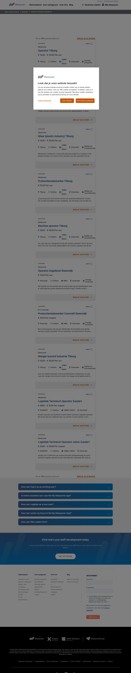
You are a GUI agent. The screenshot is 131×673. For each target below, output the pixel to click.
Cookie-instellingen (44, 100)
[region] (66, 88)
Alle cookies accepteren (85, 100)
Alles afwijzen (67, 100)
